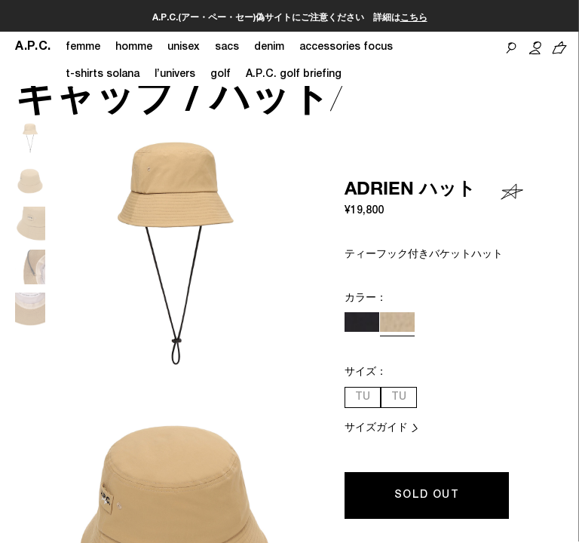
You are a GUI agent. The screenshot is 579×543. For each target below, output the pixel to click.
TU (362, 397)
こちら (413, 18)
